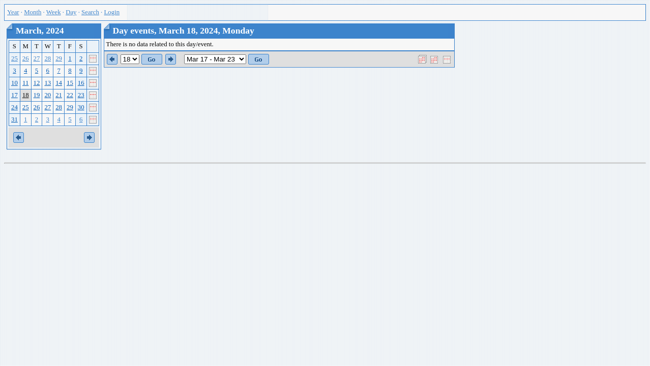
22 (70, 95)
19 (37, 95)
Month (32, 12)
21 (58, 95)
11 (25, 82)
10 (14, 82)
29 (58, 58)
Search (90, 12)
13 (47, 82)
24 (14, 107)
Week (53, 12)
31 (14, 119)
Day (71, 12)
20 (47, 95)
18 (25, 95)
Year (13, 12)
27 (37, 58)
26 (25, 58)
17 (14, 95)
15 (70, 82)
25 (14, 58)
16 (81, 82)
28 (47, 58)
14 (58, 82)
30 (81, 107)
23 (81, 95)
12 (37, 82)
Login (112, 12)
